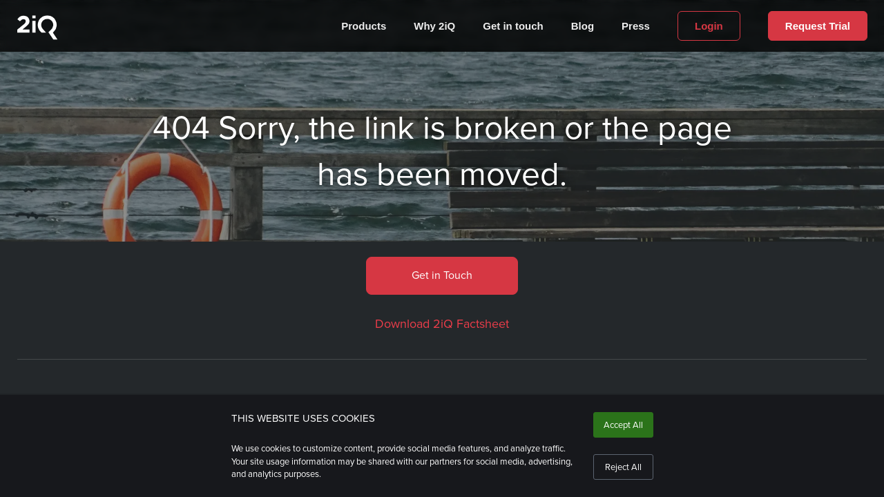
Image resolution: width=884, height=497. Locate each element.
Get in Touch (442, 275)
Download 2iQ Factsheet (442, 324)
